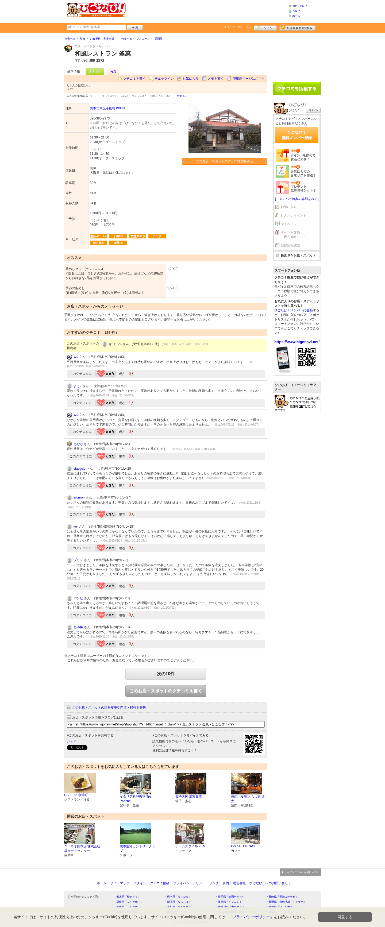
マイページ (289, 224)
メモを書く (216, 78)
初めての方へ (300, 5)
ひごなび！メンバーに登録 (293, 310)
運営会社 (239, 883)
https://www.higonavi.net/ (296, 342)
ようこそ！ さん (238, 26)
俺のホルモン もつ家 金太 (248, 799)
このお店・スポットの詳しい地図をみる (224, 161)
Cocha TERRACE (243, 846)
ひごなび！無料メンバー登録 (297, 135)
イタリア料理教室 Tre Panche (135, 799)
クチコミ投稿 (159, 883)
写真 (113, 71)
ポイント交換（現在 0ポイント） (295, 234)
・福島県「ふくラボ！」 (128, 901)
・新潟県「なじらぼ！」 (179, 901)
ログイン (265, 27)
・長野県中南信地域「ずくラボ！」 (287, 901)
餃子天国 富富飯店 (188, 796)
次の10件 (166, 673)
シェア (71, 741)
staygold (80, 468)
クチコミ (94, 71)
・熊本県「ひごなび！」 (179, 896)
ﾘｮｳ (76, 357)
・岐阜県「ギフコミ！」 (230, 901)
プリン (78, 560)
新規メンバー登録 (297, 27)
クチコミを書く (134, 78)
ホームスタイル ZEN (190, 846)
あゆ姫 (78, 627)
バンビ (78, 598)
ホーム (296, 15)
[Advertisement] (207, 11)
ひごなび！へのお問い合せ (268, 883)
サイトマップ (119, 883)
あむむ (78, 444)
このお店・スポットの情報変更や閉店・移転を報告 (109, 707)
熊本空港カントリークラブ (137, 848)
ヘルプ (296, 10)
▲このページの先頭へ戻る (300, 872)
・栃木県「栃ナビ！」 (127, 896)
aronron (79, 497)
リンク (214, 883)
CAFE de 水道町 (76, 795)
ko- (76, 526)
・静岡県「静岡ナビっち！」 (232, 896)
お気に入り (191, 78)
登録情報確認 (290, 245)
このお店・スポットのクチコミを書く (165, 691)
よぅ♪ (78, 386)
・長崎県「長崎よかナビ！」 (283, 896)
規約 (225, 883)
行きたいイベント (293, 215)
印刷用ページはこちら (249, 78)
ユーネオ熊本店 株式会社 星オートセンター (82, 848)
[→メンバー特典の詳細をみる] (297, 199)
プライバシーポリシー (189, 883)
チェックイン (164, 78)
